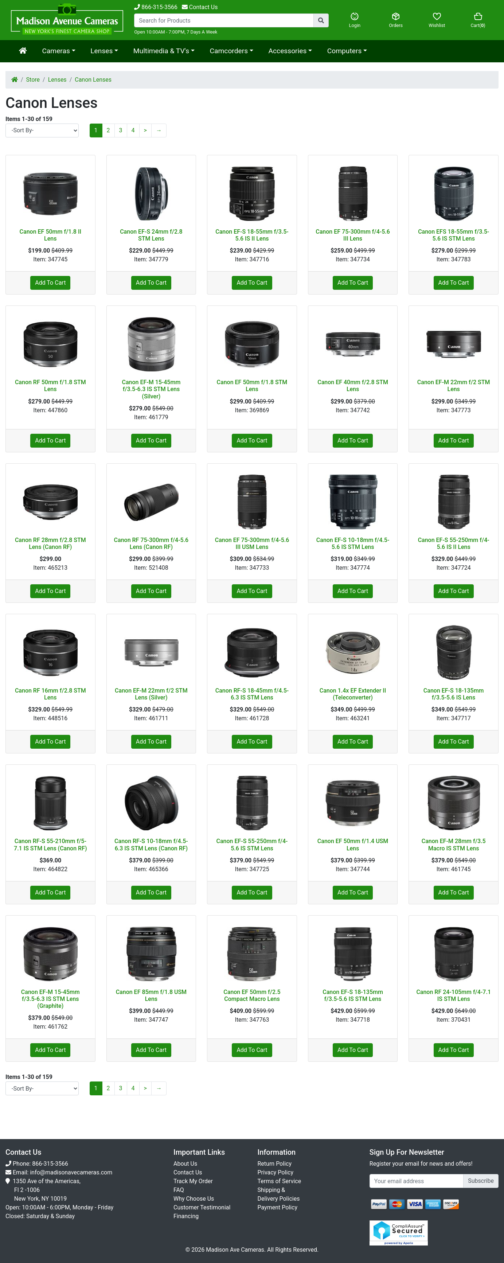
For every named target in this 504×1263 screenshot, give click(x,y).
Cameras (56, 51)
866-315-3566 (155, 7)
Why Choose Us (193, 1198)
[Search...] (224, 20)
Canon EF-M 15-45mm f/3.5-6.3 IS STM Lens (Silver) (151, 389)
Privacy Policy (276, 1172)
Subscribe (481, 1180)
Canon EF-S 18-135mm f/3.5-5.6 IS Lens (453, 694)
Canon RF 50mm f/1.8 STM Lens (50, 386)
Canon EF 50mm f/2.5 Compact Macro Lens (251, 995)
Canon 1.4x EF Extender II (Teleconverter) (353, 694)
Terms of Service (279, 1181)
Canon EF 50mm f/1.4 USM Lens (352, 844)
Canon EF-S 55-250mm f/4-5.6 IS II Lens (453, 543)
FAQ (178, 1189)
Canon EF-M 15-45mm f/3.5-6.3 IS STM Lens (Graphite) (50, 999)
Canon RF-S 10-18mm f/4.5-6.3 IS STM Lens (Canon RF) (151, 844)
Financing (186, 1216)
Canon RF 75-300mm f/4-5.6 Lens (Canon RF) (151, 543)
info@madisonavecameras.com (71, 1172)
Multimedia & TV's (161, 51)
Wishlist (437, 20)
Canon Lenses (93, 79)
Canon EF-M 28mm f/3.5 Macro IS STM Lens (454, 844)
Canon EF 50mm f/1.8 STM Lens (252, 386)
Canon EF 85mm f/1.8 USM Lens (151, 995)
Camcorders (229, 51)
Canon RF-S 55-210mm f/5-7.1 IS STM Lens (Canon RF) (50, 844)
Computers (344, 51)
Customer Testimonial (201, 1207)
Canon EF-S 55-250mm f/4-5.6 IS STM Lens (252, 844)
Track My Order (193, 1181)
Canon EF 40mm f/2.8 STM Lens (352, 386)
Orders (396, 20)
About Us (185, 1163)
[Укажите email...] (417, 1181)
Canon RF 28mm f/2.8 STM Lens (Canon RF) (50, 543)
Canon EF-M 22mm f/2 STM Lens (453, 386)
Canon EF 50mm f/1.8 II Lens (50, 235)
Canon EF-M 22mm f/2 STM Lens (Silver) (151, 694)
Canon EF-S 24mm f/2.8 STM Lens (151, 235)
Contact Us (187, 1172)
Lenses (101, 51)
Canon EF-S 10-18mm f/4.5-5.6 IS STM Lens (353, 543)
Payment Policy (278, 1207)
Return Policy (275, 1163)
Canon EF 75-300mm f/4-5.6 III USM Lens (252, 543)
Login (355, 20)
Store (33, 79)
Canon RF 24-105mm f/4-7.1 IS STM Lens (453, 995)
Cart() (478, 20)
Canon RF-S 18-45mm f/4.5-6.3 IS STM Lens (252, 694)
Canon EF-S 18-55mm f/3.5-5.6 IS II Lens (252, 235)
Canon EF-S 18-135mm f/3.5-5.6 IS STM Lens (353, 995)
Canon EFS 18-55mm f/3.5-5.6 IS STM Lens (453, 235)
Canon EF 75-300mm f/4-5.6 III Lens (353, 235)
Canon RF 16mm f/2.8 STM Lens (50, 694)
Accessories (288, 51)
